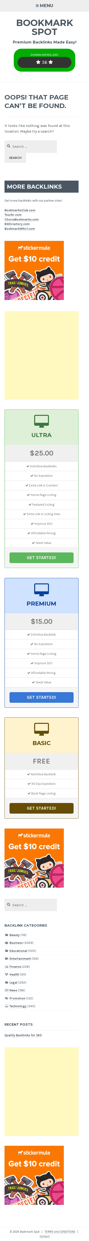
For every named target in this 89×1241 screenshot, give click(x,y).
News (13, 990)
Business (16, 943)
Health (14, 974)
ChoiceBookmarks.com (22, 219)
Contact (44, 1236)
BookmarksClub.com (20, 210)
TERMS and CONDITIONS (59, 1231)
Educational (18, 951)
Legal (13, 982)
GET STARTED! (41, 557)
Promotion (17, 998)
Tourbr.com (13, 215)
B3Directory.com (17, 224)
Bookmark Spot (44, 27)
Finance (15, 966)
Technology (18, 1006)
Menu (46, 5)
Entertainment (20, 958)
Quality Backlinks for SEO (23, 1035)
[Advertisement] (44, 355)
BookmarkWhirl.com (20, 228)
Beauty (14, 935)
